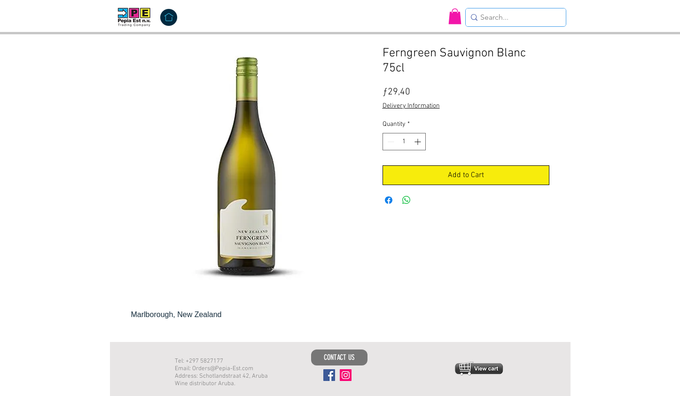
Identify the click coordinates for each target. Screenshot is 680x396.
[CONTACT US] (339, 357)
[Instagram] (346, 375)
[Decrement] (390, 141)
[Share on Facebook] (388, 200)
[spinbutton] (404, 141)
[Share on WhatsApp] (406, 200)
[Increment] (418, 141)
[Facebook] (329, 375)
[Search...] (513, 17)
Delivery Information (411, 106)
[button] (454, 16)
